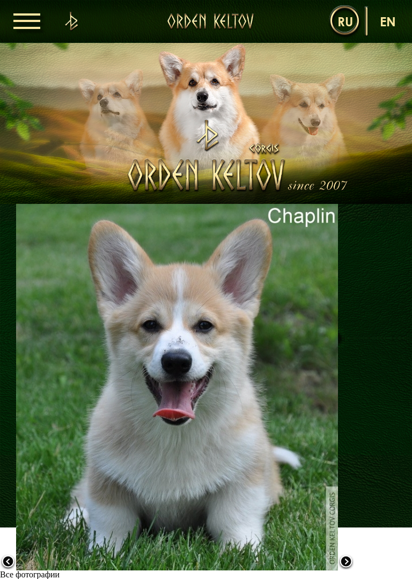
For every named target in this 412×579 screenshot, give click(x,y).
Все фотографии (30, 574)
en (388, 21)
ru (345, 21)
